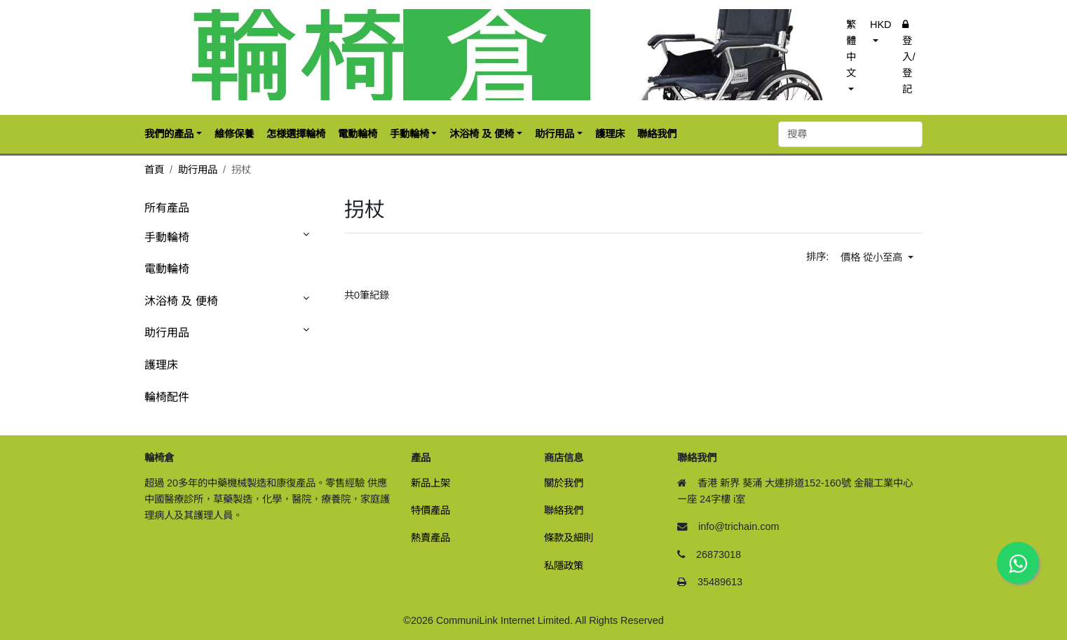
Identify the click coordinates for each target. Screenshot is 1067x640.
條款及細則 (568, 537)
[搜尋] (850, 134)
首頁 (154, 169)
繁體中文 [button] (851, 49)
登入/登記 (908, 57)
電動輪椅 (166, 269)
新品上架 (430, 483)
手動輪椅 (166, 237)
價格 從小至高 (873, 257)
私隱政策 (563, 565)
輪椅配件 (166, 397)
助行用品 (197, 169)
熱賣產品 (430, 537)
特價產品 (430, 510)
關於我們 (563, 483)
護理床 (161, 365)
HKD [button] (880, 24)
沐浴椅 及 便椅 (181, 301)
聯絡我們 (563, 510)
